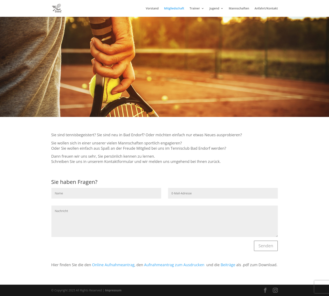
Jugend (214, 8)
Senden (265, 246)
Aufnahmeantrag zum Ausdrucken (174, 264)
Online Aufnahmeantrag (113, 264)
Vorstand (152, 8)
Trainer (195, 8)
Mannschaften (239, 8)
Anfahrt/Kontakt (266, 8)
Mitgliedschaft (174, 8)
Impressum (113, 290)
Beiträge (228, 264)
